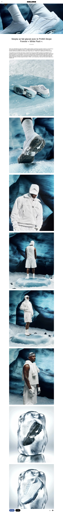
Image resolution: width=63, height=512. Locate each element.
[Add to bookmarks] (50, 510)
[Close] (1, 1)
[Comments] (52, 510)
